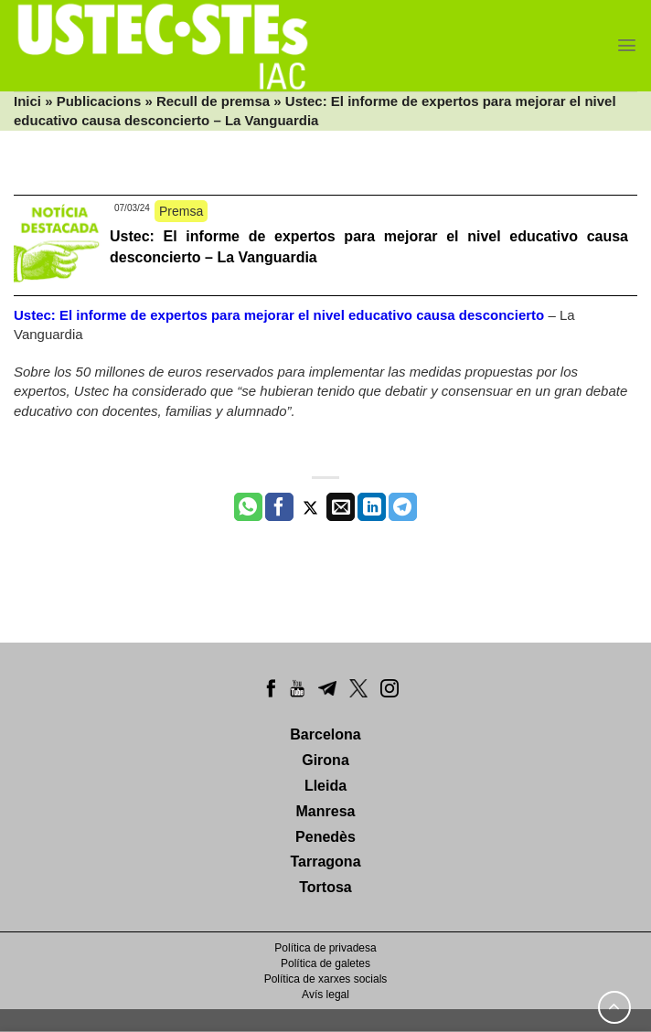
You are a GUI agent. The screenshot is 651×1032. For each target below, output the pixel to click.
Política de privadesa (325, 948)
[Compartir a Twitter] (310, 507)
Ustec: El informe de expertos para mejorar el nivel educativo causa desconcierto (279, 315)
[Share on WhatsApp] (248, 507)
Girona (325, 760)
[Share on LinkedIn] (372, 507)
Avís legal (325, 994)
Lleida (325, 785)
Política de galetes (325, 963)
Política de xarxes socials (326, 979)
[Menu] (626, 45)
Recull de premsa (213, 101)
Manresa (326, 811)
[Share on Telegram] (403, 507)
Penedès (325, 837)
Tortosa (325, 887)
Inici (27, 101)
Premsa (181, 211)
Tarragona (325, 861)
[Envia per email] (340, 507)
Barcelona (325, 734)
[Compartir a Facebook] (279, 507)
